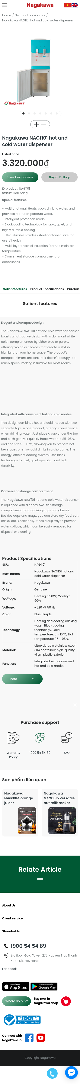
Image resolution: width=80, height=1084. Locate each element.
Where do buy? (16, 1001)
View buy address (20, 177)
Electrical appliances (30, 15)
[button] (23, 113)
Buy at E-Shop (59, 177)
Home (6, 15)
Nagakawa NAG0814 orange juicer (18, 798)
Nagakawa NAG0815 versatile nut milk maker (59, 798)
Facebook (9, 969)
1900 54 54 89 (40, 742)
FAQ (66, 742)
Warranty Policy (13, 744)
